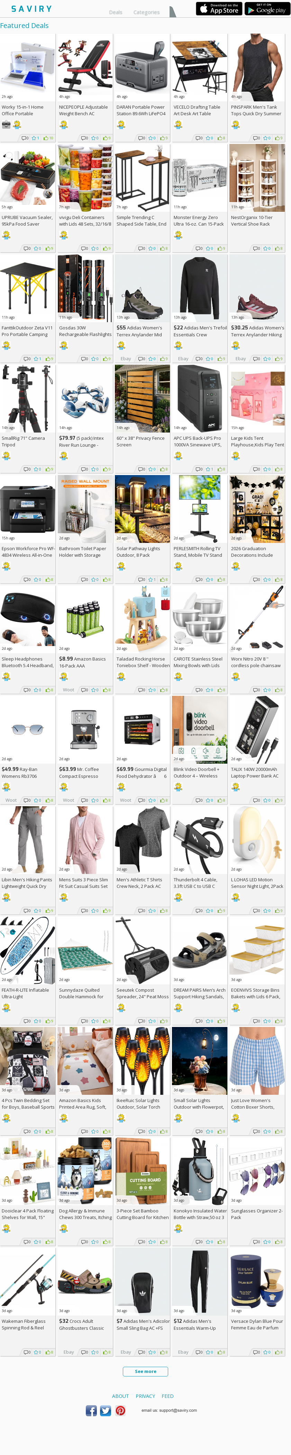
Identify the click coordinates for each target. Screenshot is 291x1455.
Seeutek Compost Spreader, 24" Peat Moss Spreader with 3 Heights (143, 996)
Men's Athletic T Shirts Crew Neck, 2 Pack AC (139, 882)
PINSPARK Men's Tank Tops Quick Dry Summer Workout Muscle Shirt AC (256, 113)
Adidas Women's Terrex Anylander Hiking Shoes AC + (257, 334)
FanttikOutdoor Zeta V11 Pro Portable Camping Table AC (27, 334)
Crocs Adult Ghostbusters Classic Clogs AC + (81, 1328)
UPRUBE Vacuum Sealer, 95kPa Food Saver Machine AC (27, 224)
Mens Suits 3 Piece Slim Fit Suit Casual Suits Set (83, 882)
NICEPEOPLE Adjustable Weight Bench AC (83, 110)
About (120, 1396)
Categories (147, 11)
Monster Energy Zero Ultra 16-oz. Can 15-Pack (199, 220)
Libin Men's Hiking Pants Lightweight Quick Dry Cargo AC (27, 886)
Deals (115, 11)
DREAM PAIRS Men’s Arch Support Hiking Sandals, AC (200, 996)
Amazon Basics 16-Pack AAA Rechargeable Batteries (84, 665)
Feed (168, 1396)
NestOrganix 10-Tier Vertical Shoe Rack (252, 220)
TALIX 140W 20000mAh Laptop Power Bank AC (255, 772)
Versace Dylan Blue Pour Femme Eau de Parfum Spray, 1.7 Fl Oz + (257, 1327)
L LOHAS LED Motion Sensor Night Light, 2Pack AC (257, 886)
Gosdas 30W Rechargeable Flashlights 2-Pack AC (85, 334)
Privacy (145, 1396)
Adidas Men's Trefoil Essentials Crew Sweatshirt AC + (200, 334)
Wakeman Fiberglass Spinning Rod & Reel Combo (24, 1327)
